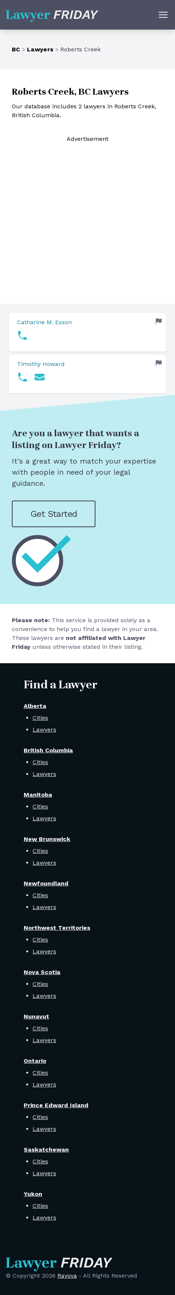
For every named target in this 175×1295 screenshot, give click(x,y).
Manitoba (38, 794)
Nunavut (36, 1016)
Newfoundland (46, 883)
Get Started (53, 514)
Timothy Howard (41, 363)
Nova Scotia (42, 972)
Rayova (67, 1275)
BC (16, 49)
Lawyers (40, 49)
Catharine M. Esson (44, 322)
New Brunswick (47, 839)
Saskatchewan (46, 1149)
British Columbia (48, 750)
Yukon (33, 1193)
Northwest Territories (57, 927)
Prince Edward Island (56, 1105)
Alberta (35, 705)
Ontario (35, 1060)
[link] (87, 332)
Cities (40, 717)
